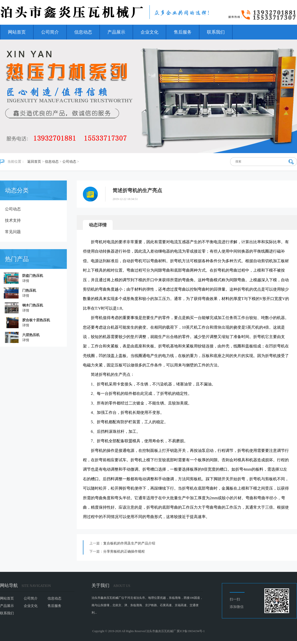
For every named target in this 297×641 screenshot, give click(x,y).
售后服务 (183, 32)
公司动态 (69, 161)
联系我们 (216, 32)
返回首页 (34, 161)
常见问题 (13, 232)
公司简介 (50, 32)
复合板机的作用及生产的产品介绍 (129, 543)
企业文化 (149, 32)
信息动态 (83, 32)
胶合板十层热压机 (36, 320)
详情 (25, 281)
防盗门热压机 (32, 276)
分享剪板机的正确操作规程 (124, 551)
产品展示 (116, 32)
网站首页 (17, 32)
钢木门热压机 (32, 305)
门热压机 (29, 290)
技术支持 (13, 220)
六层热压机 (31, 335)
